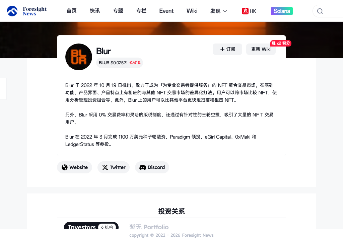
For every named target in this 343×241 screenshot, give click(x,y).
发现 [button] (219, 11)
